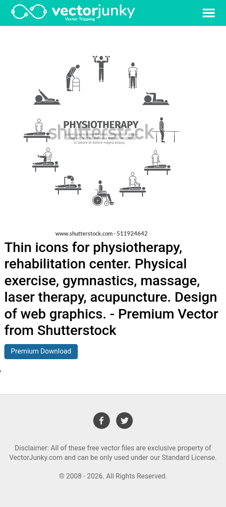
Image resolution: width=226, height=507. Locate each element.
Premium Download (41, 351)
